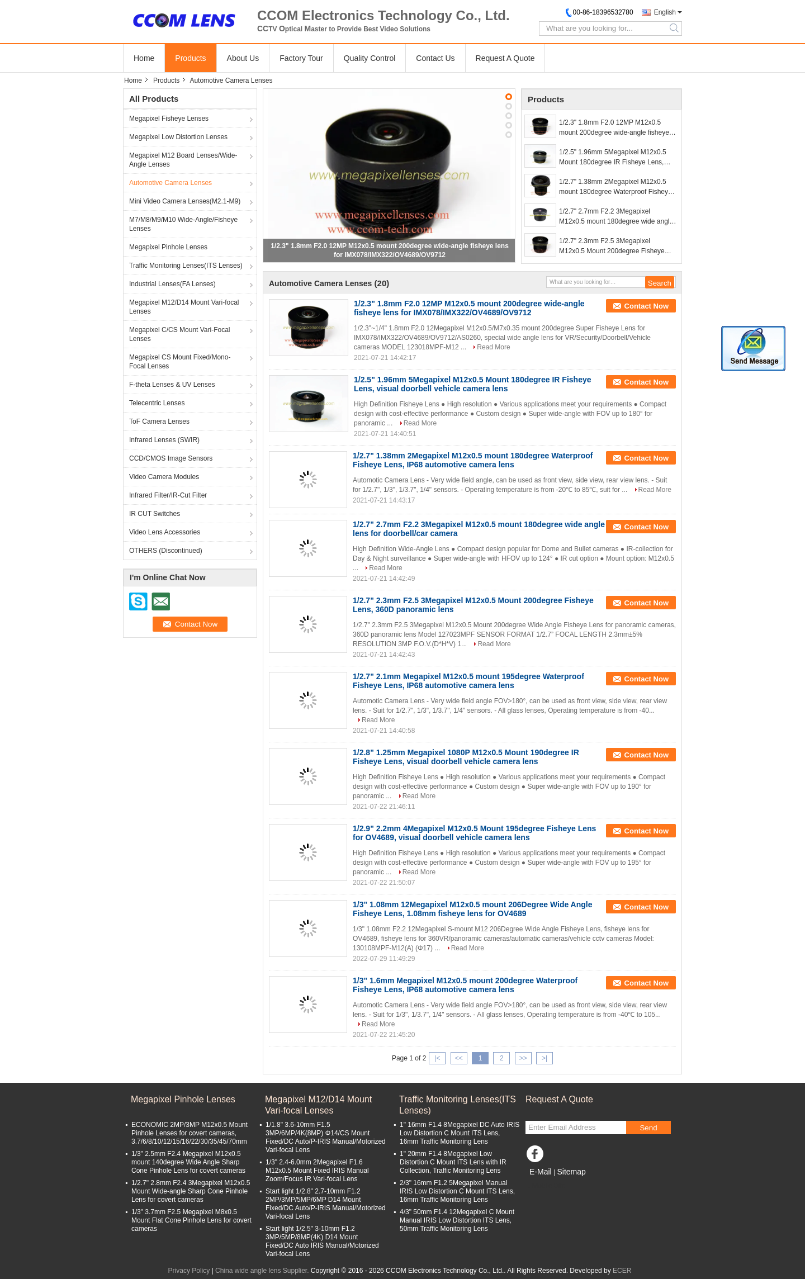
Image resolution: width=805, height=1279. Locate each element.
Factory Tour (301, 58)
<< (459, 1058)
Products (190, 58)
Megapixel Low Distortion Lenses (178, 137)
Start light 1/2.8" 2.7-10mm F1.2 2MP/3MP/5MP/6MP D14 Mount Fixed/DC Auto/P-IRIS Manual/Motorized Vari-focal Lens (326, 1203)
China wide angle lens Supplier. (263, 1271)
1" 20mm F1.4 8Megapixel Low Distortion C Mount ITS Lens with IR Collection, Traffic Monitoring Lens (453, 1162)
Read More (493, 347)
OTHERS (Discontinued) (165, 551)
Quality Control (370, 58)
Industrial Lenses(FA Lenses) (172, 284)
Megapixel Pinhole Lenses (168, 247)
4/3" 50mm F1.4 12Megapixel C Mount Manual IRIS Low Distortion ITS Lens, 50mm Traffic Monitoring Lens (457, 1220)
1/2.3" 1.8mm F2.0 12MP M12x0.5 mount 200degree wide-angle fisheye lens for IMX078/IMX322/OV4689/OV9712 (614, 128)
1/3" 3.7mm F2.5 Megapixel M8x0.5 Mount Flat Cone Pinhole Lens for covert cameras (191, 1220)
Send (648, 1128)
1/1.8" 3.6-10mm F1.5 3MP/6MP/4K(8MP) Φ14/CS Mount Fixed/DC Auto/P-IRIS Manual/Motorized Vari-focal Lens (326, 1137)
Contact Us (435, 58)
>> (523, 1058)
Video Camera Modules (164, 477)
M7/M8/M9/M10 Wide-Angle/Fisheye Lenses (183, 224)
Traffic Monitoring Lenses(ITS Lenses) (186, 265)
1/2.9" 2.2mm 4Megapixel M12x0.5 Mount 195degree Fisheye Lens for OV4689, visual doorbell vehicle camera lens (474, 833)
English (665, 12)
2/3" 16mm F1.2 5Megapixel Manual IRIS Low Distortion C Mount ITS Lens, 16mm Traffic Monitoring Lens (457, 1191)
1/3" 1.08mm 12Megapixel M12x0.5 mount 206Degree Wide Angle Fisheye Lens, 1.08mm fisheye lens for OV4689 (473, 909)
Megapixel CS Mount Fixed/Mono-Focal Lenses (179, 361)
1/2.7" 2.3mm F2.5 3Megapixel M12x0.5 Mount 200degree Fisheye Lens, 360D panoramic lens (612, 246)
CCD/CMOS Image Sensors (170, 458)
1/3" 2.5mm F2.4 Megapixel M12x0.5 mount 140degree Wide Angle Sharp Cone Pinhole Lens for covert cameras (188, 1162)
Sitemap (571, 1171)
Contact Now (646, 306)
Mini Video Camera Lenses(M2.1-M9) (184, 201)
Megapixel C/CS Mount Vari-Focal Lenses (179, 334)
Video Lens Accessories (164, 532)
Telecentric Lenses (156, 403)
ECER (622, 1271)
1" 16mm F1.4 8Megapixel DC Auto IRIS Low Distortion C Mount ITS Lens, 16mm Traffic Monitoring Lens (459, 1133)
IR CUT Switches (154, 514)
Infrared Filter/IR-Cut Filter (168, 495)
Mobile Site (545, 1186)
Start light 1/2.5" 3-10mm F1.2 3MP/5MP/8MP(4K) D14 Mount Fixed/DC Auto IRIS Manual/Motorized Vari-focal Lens (322, 1241)
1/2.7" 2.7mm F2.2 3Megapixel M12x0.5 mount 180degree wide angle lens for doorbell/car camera (616, 216)
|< (437, 1058)
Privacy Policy (189, 1271)
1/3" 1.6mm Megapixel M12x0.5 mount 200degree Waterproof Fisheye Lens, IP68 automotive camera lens (465, 985)
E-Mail (540, 1171)
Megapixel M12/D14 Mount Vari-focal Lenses (184, 307)
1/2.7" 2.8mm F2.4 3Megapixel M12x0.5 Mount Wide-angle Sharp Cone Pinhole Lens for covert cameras (190, 1191)
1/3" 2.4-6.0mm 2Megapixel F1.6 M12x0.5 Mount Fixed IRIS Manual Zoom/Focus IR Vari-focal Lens (317, 1170)
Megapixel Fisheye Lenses (169, 118)
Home (144, 58)
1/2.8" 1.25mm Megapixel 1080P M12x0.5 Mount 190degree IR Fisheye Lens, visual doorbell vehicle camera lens (466, 757)
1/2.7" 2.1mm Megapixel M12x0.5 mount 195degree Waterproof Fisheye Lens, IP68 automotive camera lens (468, 681)
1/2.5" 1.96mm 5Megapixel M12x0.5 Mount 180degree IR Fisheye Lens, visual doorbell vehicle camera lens (612, 157)
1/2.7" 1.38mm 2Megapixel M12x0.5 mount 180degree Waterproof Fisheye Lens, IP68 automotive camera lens (615, 187)
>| (544, 1058)
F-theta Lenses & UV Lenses (172, 385)
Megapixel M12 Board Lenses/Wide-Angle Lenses (183, 159)
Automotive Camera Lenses (170, 183)
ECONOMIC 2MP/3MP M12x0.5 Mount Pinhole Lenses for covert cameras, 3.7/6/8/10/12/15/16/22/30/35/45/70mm (189, 1133)
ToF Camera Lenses (159, 421)
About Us (243, 58)
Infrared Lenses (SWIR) (164, 440)
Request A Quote (505, 58)
